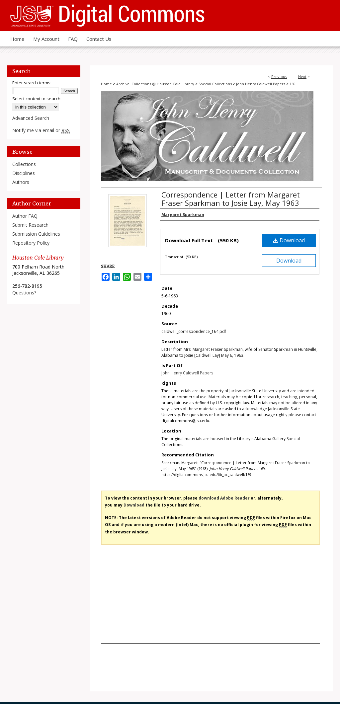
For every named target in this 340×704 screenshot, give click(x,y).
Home (106, 83)
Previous (279, 76)
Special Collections (215, 83)
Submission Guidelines (36, 234)
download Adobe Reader (224, 498)
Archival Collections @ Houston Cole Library (155, 83)
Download (289, 240)
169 (293, 83)
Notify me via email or (41, 130)
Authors (20, 182)
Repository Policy (30, 243)
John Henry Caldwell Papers (260, 83)
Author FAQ (25, 216)
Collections (24, 164)
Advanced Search (30, 118)
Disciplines (23, 173)
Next (302, 76)
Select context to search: (36, 99)
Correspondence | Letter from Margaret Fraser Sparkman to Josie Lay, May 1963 (230, 199)
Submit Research (30, 225)
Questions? (24, 292)
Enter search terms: (31, 83)
